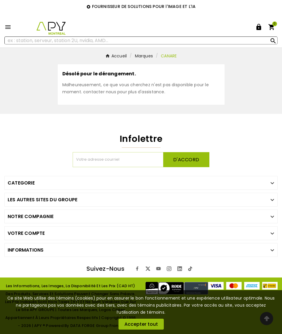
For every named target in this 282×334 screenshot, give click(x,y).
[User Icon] (258, 27)
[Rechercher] (141, 40)
